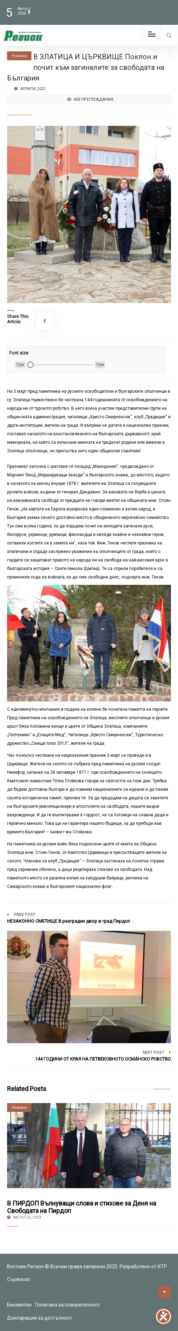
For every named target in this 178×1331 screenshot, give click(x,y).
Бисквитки (19, 1305)
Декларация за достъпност (39, 1318)
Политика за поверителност (67, 1305)
